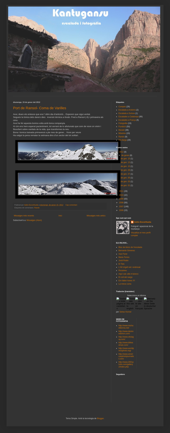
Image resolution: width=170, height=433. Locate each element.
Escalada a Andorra (127, 110)
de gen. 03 (126, 181)
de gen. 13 (126, 162)
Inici (60, 216)
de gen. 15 (126, 158)
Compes (122, 106)
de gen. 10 (126, 166)
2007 (121, 206)
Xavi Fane (123, 254)
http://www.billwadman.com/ (126, 343)
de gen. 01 (126, 185)
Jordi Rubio (123, 260)
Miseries (122, 133)
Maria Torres (124, 257)
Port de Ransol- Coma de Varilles (39, 108)
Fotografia (123, 123)
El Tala (121, 264)
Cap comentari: (72, 205)
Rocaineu (123, 270)
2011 (121, 191)
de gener (125, 155)
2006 (121, 210)
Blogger (100, 418)
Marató (122, 130)
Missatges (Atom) (34, 220)
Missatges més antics (96, 216)
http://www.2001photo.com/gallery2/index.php (126, 364)
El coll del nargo (125, 277)
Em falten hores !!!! (127, 280)
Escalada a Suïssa (127, 113)
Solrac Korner (125, 312)
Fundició (122, 126)
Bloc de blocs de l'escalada (130, 247)
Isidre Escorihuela (142, 222)
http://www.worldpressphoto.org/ (126, 349)
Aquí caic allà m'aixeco (128, 274)
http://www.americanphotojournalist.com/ (126, 356)
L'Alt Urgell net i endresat (129, 267)
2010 (121, 195)
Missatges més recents (24, 216)
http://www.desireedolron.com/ (126, 332)
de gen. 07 (126, 174)
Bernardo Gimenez (127, 250)
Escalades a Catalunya (129, 116)
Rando (37, 208)
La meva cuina (125, 284)
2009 (121, 199)
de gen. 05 (126, 178)
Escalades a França (127, 120)
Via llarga (123, 140)
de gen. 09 (126, 170)
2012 (121, 152)
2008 (121, 202)
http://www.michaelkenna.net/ (126, 326)
